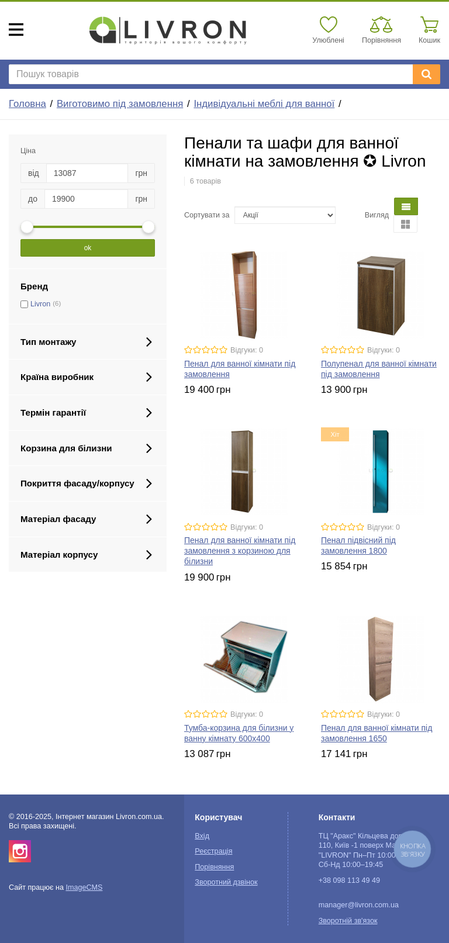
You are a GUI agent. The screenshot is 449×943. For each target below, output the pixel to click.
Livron (40, 304)
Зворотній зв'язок (348, 921)
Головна (27, 103)
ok (88, 248)
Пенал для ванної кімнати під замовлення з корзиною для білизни (239, 551)
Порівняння (214, 867)
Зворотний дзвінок (226, 882)
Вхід (202, 836)
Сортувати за (206, 215)
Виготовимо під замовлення (120, 103)
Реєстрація (213, 851)
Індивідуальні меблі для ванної (264, 103)
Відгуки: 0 (246, 350)
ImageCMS (83, 887)
